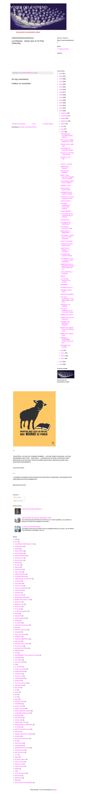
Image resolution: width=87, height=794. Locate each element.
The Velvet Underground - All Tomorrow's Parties (66, 310)
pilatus (17, 699)
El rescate (18, 609)
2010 (61, 364)
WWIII (16, 780)
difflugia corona (19, 604)
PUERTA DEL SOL (20, 722)
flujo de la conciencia (21, 629)
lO (15, 664)
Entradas (17, 497)
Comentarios (18, 500)
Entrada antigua (48, 123)
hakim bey (18, 641)
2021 (61, 87)
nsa (16, 690)
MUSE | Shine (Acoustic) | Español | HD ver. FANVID (67, 177)
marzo (63, 353)
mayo (63, 131)
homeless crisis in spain (22, 643)
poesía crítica (19, 706)
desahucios (18, 602)
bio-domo (17, 565)
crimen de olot (19, 585)
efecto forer (18, 606)
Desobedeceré (64, 220)
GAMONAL (18, 636)
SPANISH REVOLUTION (22, 748)
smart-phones (19, 743)
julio (62, 126)
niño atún (17, 687)
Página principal (63, 49)
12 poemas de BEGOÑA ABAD (31, 526)
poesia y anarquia (20, 708)
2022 (61, 84)
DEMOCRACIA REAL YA (22, 599)
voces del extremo (20, 773)
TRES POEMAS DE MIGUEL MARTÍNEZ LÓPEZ (36, 518)
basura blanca (19, 560)
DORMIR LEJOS (65, 185)
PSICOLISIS (18, 720)
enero (63, 358)
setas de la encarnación (22, 738)
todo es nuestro (19, 761)
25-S (16, 541)
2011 (61, 361)
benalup (17, 562)
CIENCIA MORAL (20, 574)
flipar (16, 627)
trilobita (17, 768)
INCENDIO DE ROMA (21, 648)
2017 (61, 97)
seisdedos (18, 736)
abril (62, 350)
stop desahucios (19, 750)
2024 (61, 79)
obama (17, 692)
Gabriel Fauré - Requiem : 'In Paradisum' (65, 249)
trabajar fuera (19, 764)
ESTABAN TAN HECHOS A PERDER (65, 323)
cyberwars (18, 592)
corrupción (18, 581)
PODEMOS (18, 704)
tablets (17, 757)
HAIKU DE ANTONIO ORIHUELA (32, 509)
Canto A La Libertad (66, 241)
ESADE (62, 276)
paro (16, 694)
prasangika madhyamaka (22, 713)
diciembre (64, 113)
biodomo (17, 567)
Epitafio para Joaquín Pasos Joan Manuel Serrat (67, 329)
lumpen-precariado (20, 669)
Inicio (34, 123)
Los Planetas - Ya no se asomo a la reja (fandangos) (66, 260)
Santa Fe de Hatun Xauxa (22, 729)
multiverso (18, 680)
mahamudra (18, 673)
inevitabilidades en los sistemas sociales (27, 655)
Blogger (54, 789)
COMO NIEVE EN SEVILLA (23, 578)
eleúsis (17, 613)
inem (16, 653)
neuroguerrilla (19, 685)
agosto (63, 123)
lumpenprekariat (19, 671)
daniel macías (19, 595)
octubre (63, 118)
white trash (18, 775)
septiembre (64, 121)
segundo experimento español (24, 734)
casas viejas (18, 572)
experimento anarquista (22, 625)
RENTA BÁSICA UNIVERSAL (23, 724)
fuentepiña (18, 632)
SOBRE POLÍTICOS (66, 315)
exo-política (18, 623)
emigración (18, 616)
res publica (18, 727)
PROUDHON (19, 717)
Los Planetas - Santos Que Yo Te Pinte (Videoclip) (67, 237)
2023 (61, 81)
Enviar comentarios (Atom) (28, 127)
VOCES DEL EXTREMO (28, 7)
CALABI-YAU (19, 569)
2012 (61, 110)
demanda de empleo (21, 597)
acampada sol (19, 546)
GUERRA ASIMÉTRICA (22, 639)
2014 (61, 105)
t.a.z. (16, 754)
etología (17, 620)
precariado (18, 715)
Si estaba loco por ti (66, 287)
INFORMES (64, 284)
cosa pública (18, 583)
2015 (61, 103)
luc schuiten (18, 666)
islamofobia (18, 657)
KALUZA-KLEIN (19, 662)
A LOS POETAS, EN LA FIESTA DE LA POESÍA (66, 215)
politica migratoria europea (23, 710)
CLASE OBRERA (65, 211)
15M (16, 539)
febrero (63, 355)
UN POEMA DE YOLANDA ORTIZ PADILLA (66, 135)
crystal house (19, 590)
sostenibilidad (19, 745)
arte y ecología (19, 553)
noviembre (64, 115)
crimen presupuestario (21, 588)
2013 (61, 108)
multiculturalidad (19, 678)
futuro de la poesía (20, 634)
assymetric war (19, 558)
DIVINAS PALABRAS (66, 294)
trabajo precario (19, 766)
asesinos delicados (20, 555)
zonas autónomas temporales (23, 782)
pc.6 (16, 697)
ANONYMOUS (19, 551)
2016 (61, 100)
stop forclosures (19, 752)
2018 (61, 95)
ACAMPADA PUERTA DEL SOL (24, 544)
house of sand (19, 646)
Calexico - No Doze (66, 164)
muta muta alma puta (21, 683)
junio (62, 129)
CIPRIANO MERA (20, 576)
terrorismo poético (20, 759)
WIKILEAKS (18, 778)
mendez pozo (19, 676)
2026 (61, 73)
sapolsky (17, 731)
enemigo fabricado (20, 618)
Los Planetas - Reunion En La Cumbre (65, 280)
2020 (61, 89)
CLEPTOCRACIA (65, 201)
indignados (18, 650)
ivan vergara (18, 660)
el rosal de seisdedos (21, 611)
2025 (61, 76)
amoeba (17, 548)
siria (16, 741)
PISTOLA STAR (19, 701)
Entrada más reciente (18, 123)
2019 (61, 92)
